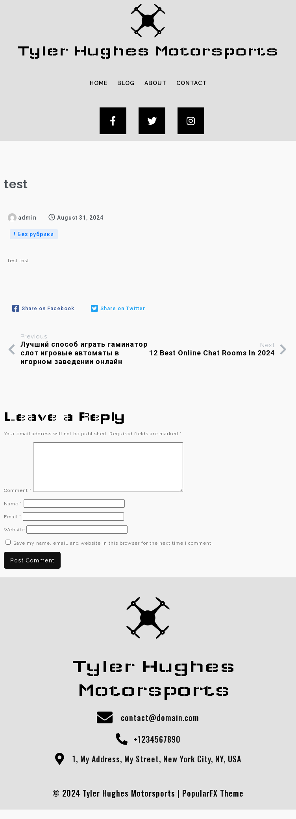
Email (12, 526)
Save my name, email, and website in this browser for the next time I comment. (113, 552)
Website (14, 539)
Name (13, 513)
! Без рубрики (34, 234)
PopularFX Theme (213, 802)
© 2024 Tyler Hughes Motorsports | (117, 802)
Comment (17, 500)
